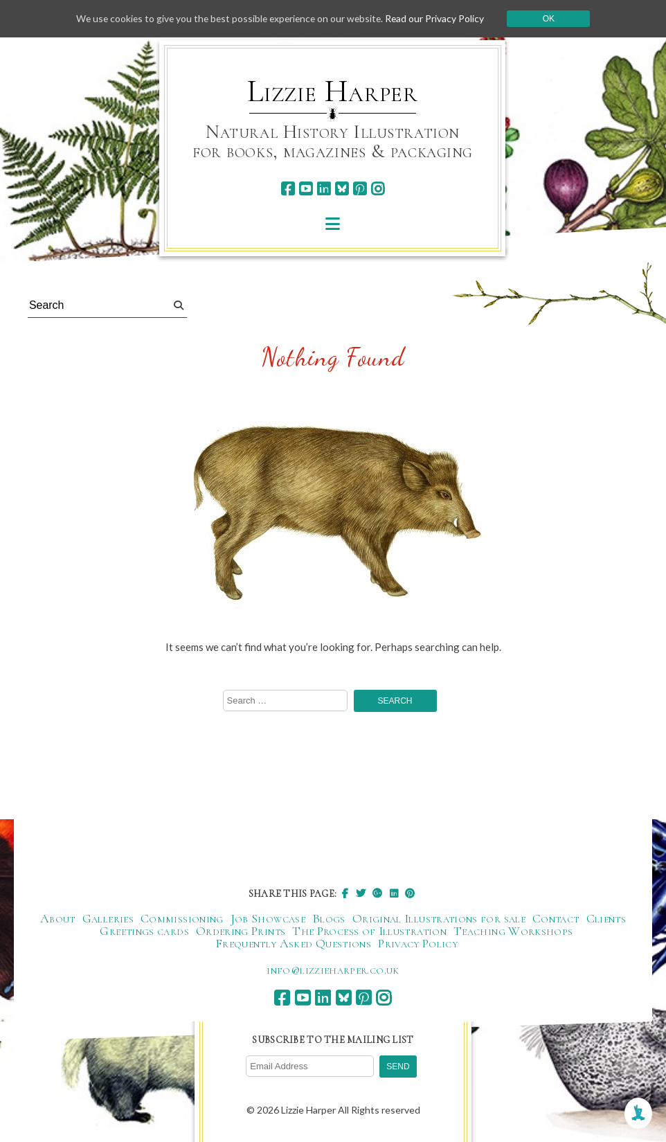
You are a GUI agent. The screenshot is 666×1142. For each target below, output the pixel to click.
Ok (553, 19)
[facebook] (287, 188)
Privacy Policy (418, 944)
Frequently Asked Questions (293, 944)
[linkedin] (323, 188)
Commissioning (182, 919)
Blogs (328, 919)
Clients (606, 919)
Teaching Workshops (513, 931)
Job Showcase (268, 919)
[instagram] (377, 188)
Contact (555, 919)
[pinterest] (359, 188)
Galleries (108, 919)
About (57, 919)
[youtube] (305, 188)
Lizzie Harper (332, 91)
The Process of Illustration (369, 931)
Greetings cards (144, 931)
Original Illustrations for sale (438, 919)
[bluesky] (341, 188)
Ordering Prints (240, 931)
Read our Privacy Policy (439, 18)
